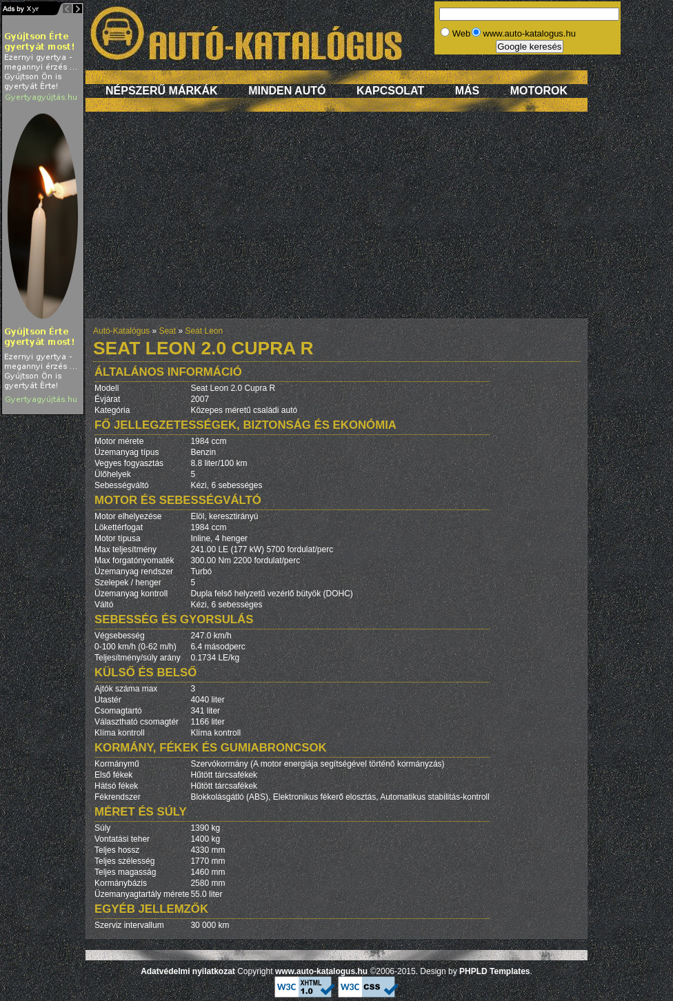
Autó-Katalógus (121, 331)
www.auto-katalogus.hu (321, 971)
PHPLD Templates (494, 971)
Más (467, 91)
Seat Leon (204, 331)
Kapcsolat (390, 91)
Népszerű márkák (162, 91)
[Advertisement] (336, 221)
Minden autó (286, 91)
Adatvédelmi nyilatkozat (188, 971)
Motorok (538, 91)
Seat (167, 331)
